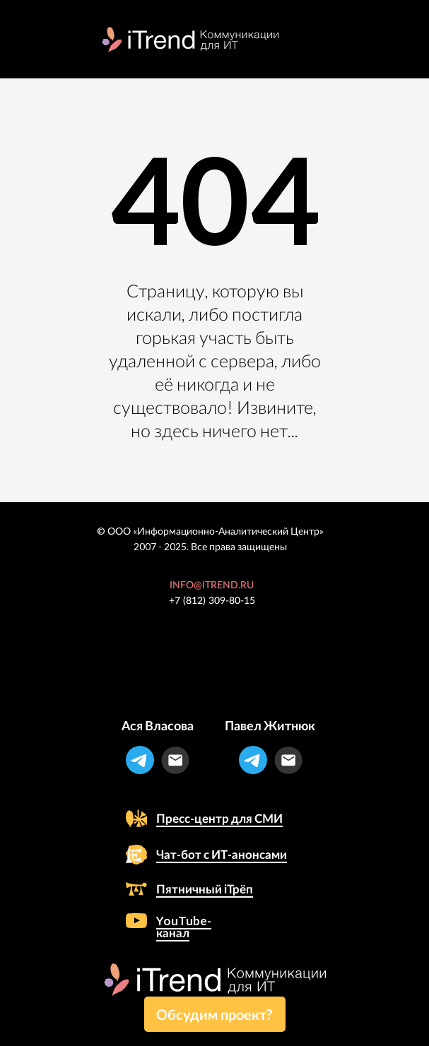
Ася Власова (158, 725)
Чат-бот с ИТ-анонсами (221, 854)
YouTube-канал (183, 926)
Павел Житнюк (270, 725)
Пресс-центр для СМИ (219, 818)
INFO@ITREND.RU (212, 585)
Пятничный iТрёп (204, 888)
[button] (215, 1014)
